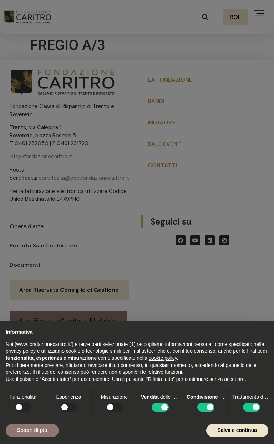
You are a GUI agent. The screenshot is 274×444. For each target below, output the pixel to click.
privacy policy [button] (21, 351)
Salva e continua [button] (237, 430)
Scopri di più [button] (32, 430)
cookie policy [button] (163, 358)
